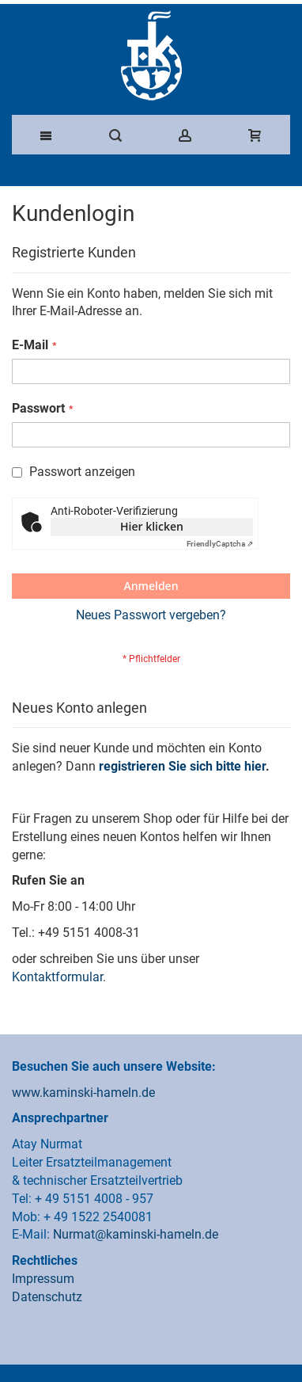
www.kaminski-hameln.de (83, 1092)
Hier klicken (151, 526)
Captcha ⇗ (220, 543)
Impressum (43, 1278)
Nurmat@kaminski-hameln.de (135, 1234)
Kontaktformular (57, 976)
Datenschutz (47, 1296)
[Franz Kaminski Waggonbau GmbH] (150, 55)
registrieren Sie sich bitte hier (182, 766)
